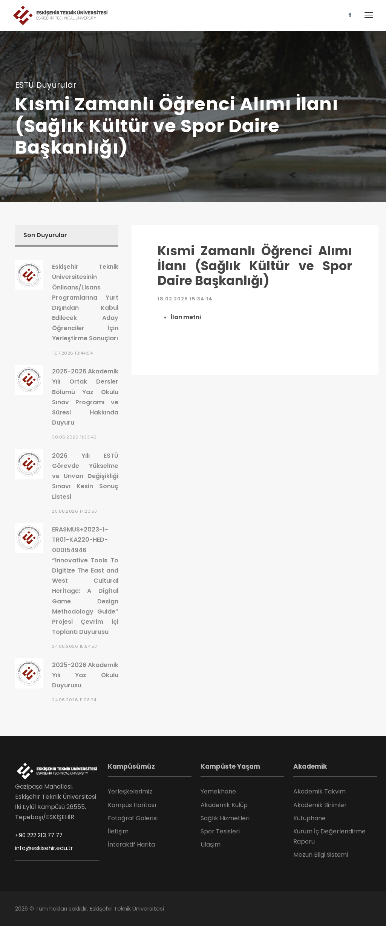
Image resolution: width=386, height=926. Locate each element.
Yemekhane (218, 791)
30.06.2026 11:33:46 (74, 437)
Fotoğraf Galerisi (133, 818)
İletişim (118, 831)
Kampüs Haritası (132, 805)
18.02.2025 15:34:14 (185, 298)
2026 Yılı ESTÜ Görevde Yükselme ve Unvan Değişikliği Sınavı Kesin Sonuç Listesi (85, 476)
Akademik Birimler (320, 805)
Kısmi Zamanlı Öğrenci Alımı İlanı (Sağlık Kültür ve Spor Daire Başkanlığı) (255, 265)
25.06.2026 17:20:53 (74, 511)
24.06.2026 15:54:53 (74, 646)
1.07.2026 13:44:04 (72, 353)
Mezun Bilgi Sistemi (320, 854)
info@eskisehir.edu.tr (44, 848)
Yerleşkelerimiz (130, 791)
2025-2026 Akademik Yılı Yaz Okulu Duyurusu (85, 675)
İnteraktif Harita (131, 844)
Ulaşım (211, 844)
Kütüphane (309, 818)
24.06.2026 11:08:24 (74, 700)
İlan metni (186, 317)
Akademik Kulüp (224, 805)
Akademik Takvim (319, 791)
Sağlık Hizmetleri (225, 818)
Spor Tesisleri (220, 831)
